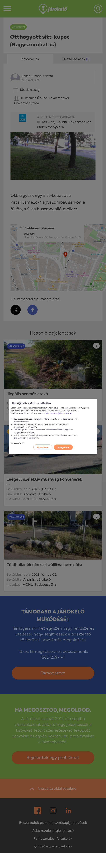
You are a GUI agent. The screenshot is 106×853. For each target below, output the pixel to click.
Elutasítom (43, 447)
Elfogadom (63, 447)
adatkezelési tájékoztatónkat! (59, 413)
